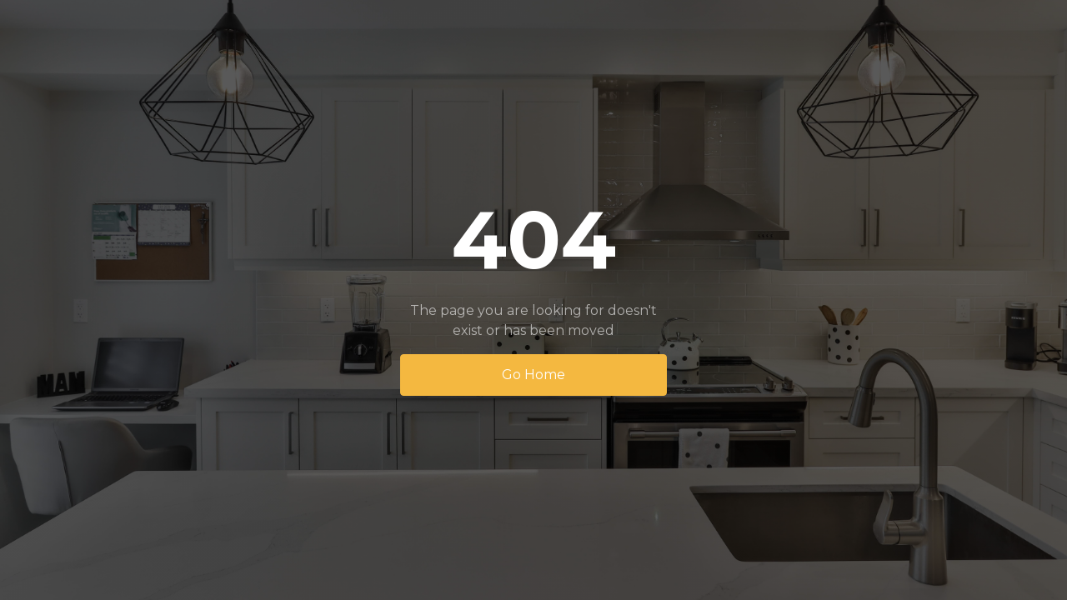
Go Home (533, 374)
